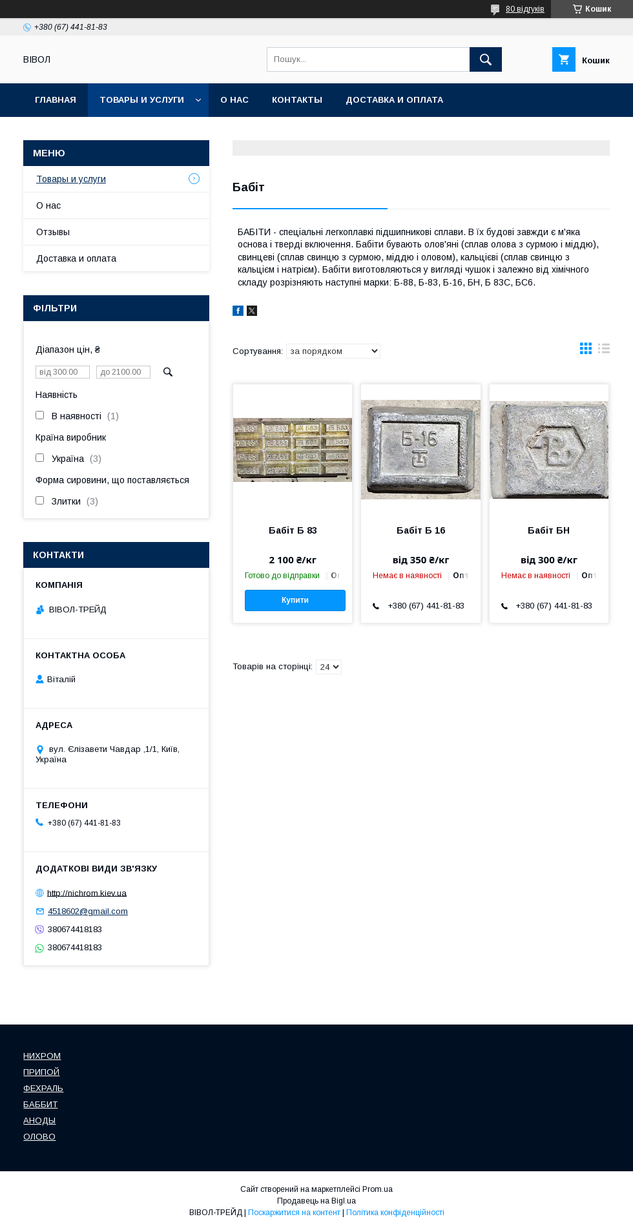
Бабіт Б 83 (293, 530)
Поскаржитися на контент (294, 1212)
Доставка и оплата (394, 100)
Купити (295, 600)
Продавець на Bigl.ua (316, 1200)
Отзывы (53, 232)
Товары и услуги (141, 100)
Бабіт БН (549, 530)
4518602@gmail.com (88, 911)
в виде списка (604, 351)
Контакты (297, 100)
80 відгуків (525, 9)
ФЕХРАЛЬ (43, 1088)
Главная (55, 100)
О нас (234, 100)
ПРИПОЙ (41, 1072)
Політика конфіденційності (395, 1212)
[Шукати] (486, 59)
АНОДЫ (39, 1120)
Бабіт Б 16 (421, 530)
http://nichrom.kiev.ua (87, 892)
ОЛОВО (39, 1136)
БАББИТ (40, 1104)
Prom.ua (377, 1189)
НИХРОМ (42, 1056)
